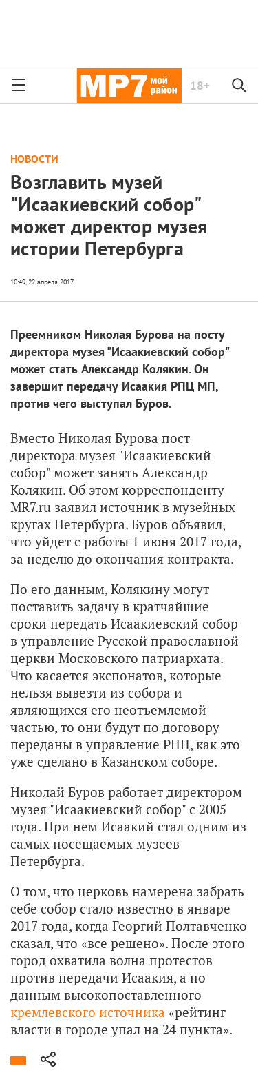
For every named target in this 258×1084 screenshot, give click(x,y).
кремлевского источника (87, 1012)
